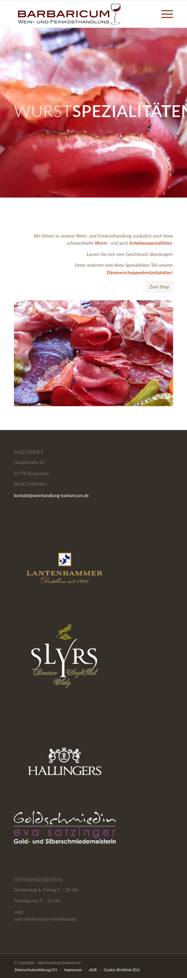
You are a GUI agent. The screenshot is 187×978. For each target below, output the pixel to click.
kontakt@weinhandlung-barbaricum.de (51, 495)
